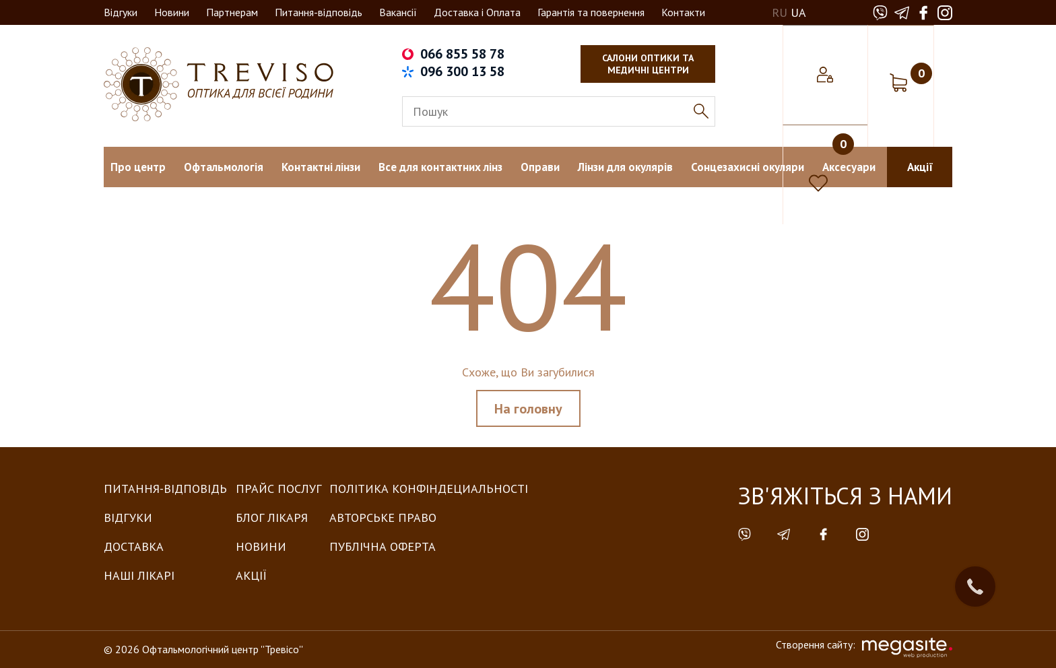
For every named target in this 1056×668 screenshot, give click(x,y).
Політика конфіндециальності (428, 488)
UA (798, 12)
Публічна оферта (382, 546)
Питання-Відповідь (165, 488)
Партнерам (232, 12)
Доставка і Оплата (477, 12)
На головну (528, 409)
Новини (171, 12)
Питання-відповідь (318, 12)
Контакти (683, 12)
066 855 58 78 (462, 54)
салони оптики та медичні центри (648, 64)
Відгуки (120, 12)
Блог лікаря (272, 517)
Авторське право (382, 517)
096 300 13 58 (462, 71)
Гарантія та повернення (591, 12)
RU (779, 12)
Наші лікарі (139, 575)
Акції (251, 575)
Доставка (134, 546)
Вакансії (398, 12)
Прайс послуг (278, 488)
